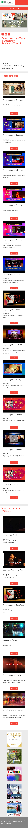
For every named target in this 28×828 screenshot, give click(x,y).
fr (26, 2)
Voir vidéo (14, 113)
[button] (14, 89)
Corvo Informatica (22, 825)
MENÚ (14, 8)
